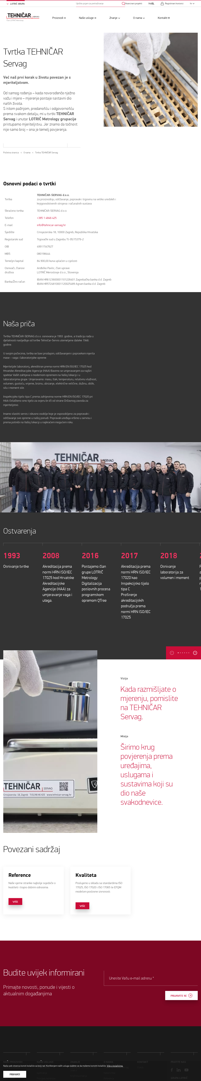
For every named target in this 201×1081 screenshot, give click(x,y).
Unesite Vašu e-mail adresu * (140, 978)
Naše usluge (86, 18)
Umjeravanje (43, 1054)
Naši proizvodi (13, 1057)
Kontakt (162, 18)
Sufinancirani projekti (132, 3)
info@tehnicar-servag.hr (51, 225)
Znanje (113, 18)
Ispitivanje (42, 1060)
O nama (137, 18)
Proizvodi (57, 18)
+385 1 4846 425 (47, 218)
